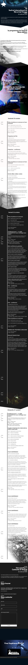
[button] (26, 1)
